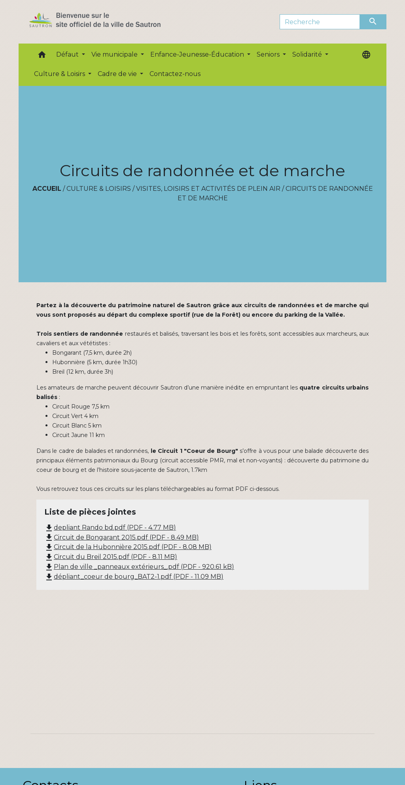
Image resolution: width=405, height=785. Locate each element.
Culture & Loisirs (98, 188)
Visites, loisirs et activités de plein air (208, 188)
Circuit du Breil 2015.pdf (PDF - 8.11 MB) (110, 557)
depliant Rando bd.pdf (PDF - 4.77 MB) (110, 527)
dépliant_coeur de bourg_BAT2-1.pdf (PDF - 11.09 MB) (133, 576)
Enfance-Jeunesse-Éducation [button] (198, 54)
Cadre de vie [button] (118, 74)
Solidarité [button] (308, 54)
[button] (42, 56)
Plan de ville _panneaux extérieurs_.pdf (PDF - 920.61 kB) (139, 566)
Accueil (46, 188)
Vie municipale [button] (115, 54)
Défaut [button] (68, 54)
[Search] (320, 21)
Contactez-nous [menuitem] (175, 74)
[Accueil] (109, 22)
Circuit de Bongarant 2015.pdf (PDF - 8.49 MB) (121, 537)
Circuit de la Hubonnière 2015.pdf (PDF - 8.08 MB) (128, 547)
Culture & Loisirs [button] (60, 74)
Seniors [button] (269, 54)
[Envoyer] (373, 21)
